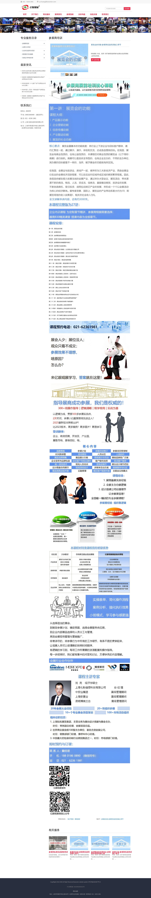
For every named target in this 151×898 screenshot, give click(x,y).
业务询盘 (81, 14)
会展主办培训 (26, 47)
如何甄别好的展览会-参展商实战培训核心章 (101, 852)
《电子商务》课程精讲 (73, 819)
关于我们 (34, 14)
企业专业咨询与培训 (28, 50)
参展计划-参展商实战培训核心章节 (122, 852)
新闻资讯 (58, 14)
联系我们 (105, 14)
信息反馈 (93, 14)
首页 (24, 14)
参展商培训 (25, 43)
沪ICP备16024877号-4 (94, 882)
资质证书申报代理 (27, 57)
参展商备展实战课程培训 (58, 852)
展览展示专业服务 (27, 54)
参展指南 (70, 14)
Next (85, 57)
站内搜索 (127, 8)
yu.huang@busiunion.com (47, 2)
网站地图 (75, 891)
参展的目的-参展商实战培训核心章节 (112, 819)
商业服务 (46, 14)
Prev (52, 57)
